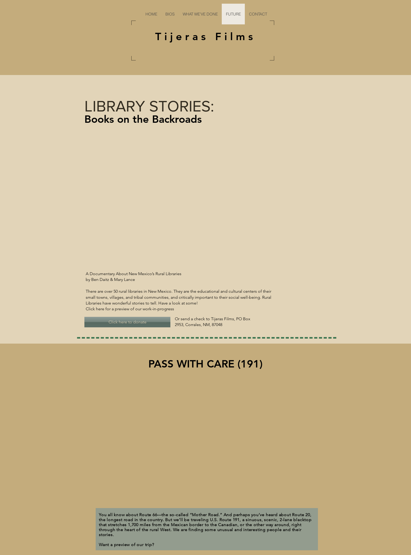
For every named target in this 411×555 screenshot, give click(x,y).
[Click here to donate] (127, 322)
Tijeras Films (205, 36)
